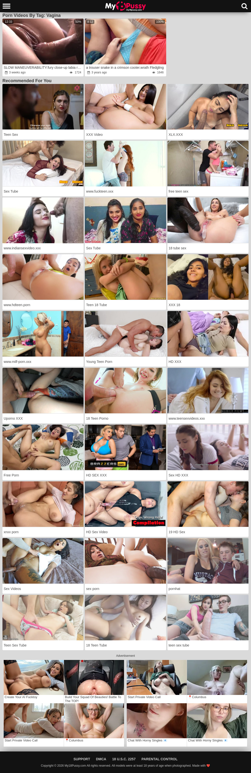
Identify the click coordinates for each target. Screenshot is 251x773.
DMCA (101, 759)
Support (82, 759)
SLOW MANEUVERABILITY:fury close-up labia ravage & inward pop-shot (43, 67)
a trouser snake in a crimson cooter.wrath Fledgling (125, 67)
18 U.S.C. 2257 (124, 759)
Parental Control (159, 759)
